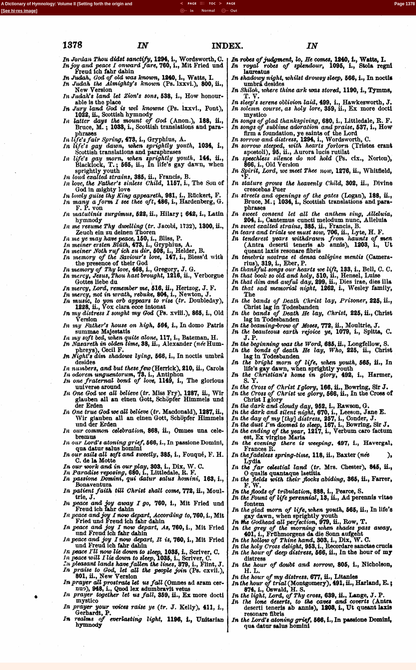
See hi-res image (19, 10)
